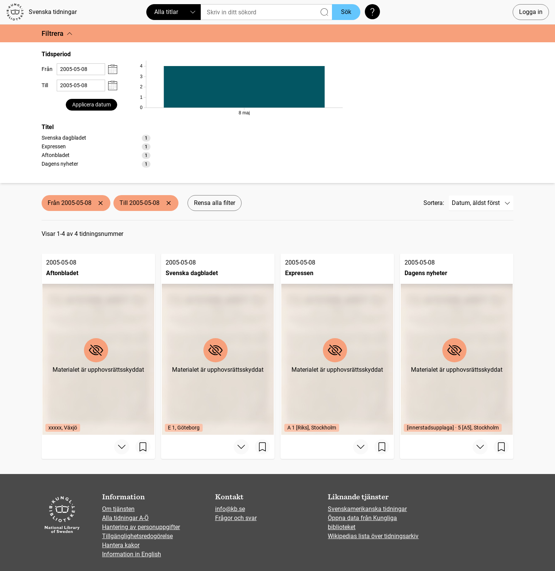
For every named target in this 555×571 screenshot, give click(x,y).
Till (45, 85)
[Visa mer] (121, 446)
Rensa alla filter (214, 202)
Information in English (131, 554)
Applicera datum (91, 105)
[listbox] (96, 150)
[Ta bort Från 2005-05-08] (100, 203)
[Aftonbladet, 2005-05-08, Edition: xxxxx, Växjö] (98, 344)
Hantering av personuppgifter (141, 527)
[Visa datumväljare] (112, 69)
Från (47, 69)
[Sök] (266, 12)
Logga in (531, 11)
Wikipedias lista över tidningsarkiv (373, 536)
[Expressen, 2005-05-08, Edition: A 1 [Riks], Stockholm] (337, 344)
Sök (346, 11)
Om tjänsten (118, 509)
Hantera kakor (121, 545)
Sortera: (433, 202)
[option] (96, 138)
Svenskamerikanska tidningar (367, 509)
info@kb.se (230, 509)
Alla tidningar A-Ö (125, 518)
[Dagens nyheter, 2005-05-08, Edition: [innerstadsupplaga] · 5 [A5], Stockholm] (456, 344)
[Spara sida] (142, 446)
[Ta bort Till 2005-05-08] (168, 203)
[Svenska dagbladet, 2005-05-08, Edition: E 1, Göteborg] (217, 344)
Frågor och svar (236, 518)
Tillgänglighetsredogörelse (137, 536)
